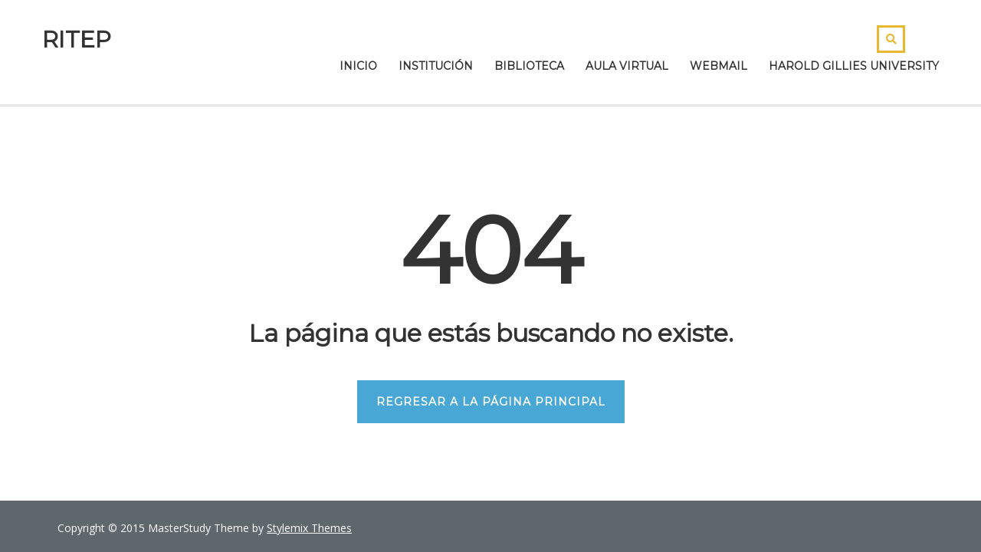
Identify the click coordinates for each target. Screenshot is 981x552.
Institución (436, 66)
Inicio (358, 66)
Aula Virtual (627, 66)
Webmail (718, 66)
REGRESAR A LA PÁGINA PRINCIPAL (490, 402)
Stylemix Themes (309, 528)
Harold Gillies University (854, 66)
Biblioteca (529, 66)
